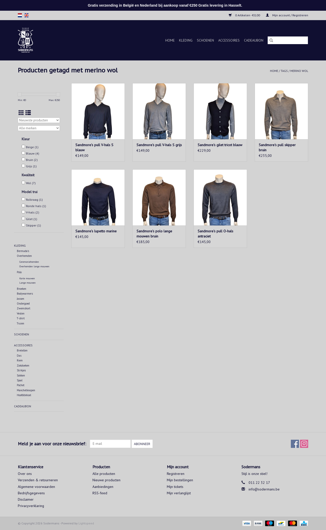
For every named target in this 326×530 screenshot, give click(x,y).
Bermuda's (23, 251)
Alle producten (103, 473)
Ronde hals (36, 206)
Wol (31, 183)
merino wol (299, 71)
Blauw (32, 153)
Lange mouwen (27, 282)
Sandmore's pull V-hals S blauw (94, 147)
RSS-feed (99, 493)
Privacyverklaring (31, 505)
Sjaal (19, 380)
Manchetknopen (26, 390)
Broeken (21, 289)
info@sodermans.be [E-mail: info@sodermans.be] (264, 489)
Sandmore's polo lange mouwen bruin (154, 233)
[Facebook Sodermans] (295, 444)
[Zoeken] (287, 40)
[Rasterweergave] (21, 112)
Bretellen (22, 350)
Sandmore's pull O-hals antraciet (215, 233)
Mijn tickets (175, 486)
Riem (20, 360)
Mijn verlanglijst (179, 493)
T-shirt (21, 318)
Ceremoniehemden (29, 261)
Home (170, 40)
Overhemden (24, 256)
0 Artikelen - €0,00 (245, 15)
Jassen (20, 298)
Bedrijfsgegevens (31, 493)
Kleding (186, 40)
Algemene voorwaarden (36, 486)
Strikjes (21, 370)
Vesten (20, 313)
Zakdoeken (23, 365)
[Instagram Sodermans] (304, 444)
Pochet (20, 385)
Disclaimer (26, 499)
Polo (19, 272)
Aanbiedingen (102, 486)
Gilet (31, 219)
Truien (20, 323)
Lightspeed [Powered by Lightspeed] (86, 523)
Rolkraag (34, 199)
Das (19, 355)
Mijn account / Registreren (287, 15)
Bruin (32, 160)
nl (20, 15)
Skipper (33, 225)
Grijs (31, 166)
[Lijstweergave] (28, 112)
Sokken (21, 375)
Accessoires (229, 40)
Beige (32, 147)
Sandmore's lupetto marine (96, 231)
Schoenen (205, 40)
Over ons (25, 473)
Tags (284, 71)
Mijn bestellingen (180, 480)
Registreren (175, 473)
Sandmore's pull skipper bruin (277, 147)
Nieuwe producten (106, 480)
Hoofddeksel (24, 395)
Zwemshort (23, 308)
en (26, 15)
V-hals (32, 212)
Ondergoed (23, 303)
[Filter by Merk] (39, 128)
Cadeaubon (253, 40)
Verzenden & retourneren (38, 480)
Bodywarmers (25, 293)
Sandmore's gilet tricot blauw (220, 145)
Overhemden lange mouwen (34, 266)
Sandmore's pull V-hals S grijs (159, 145)
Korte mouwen (27, 278)
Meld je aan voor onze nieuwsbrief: (52, 443)
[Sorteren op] (39, 120)
